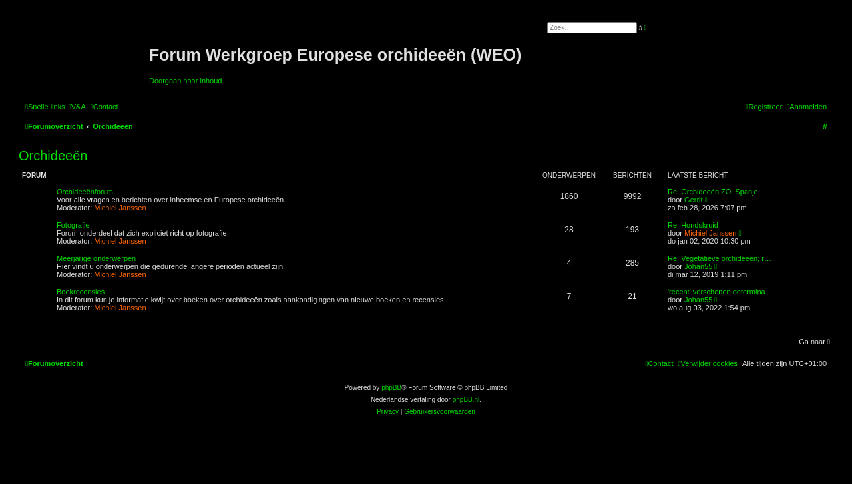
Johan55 (698, 266)
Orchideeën (53, 155)
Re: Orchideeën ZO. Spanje (713, 192)
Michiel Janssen (120, 208)
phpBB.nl (466, 399)
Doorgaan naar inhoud (185, 81)
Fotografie (73, 225)
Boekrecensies (81, 292)
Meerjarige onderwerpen (96, 258)
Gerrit (693, 200)
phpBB (391, 387)
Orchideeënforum (85, 192)
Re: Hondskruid (693, 225)
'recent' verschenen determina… (720, 292)
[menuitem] (77, 107)
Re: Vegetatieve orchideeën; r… (719, 258)
